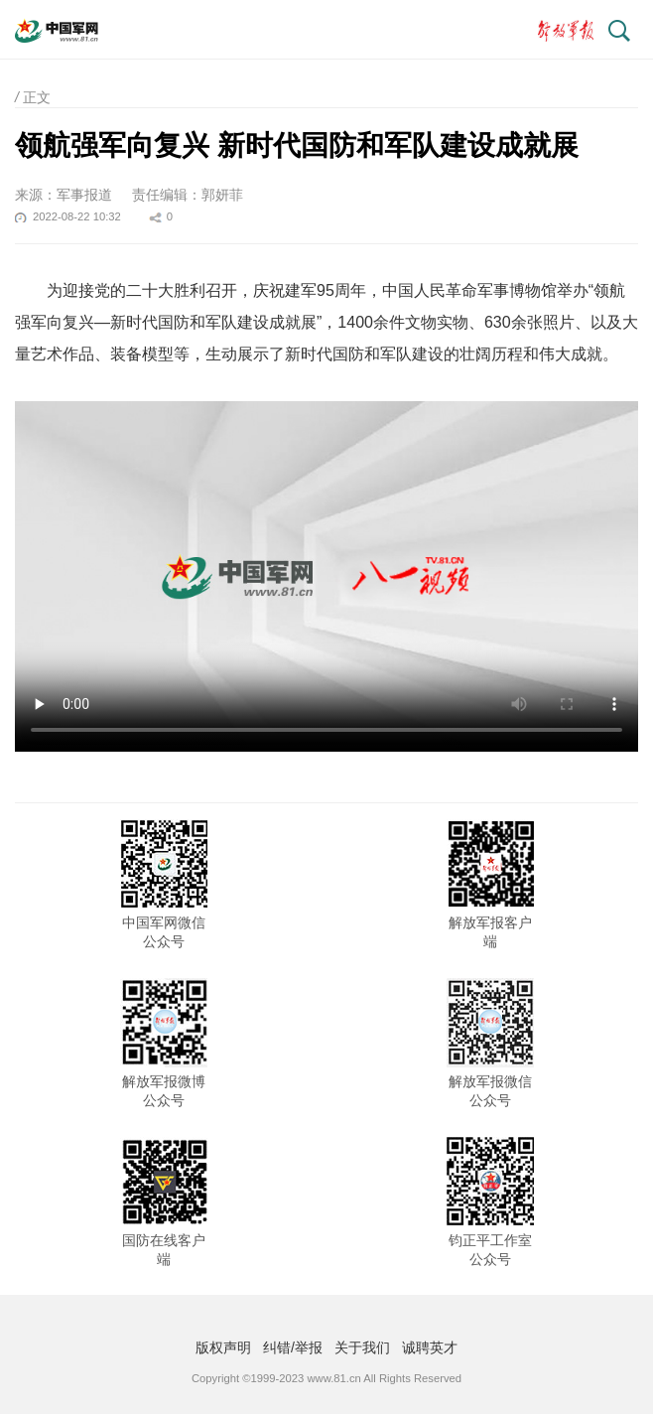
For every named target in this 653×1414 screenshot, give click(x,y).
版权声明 (223, 1347)
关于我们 (362, 1347)
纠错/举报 (293, 1347)
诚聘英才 (429, 1347)
